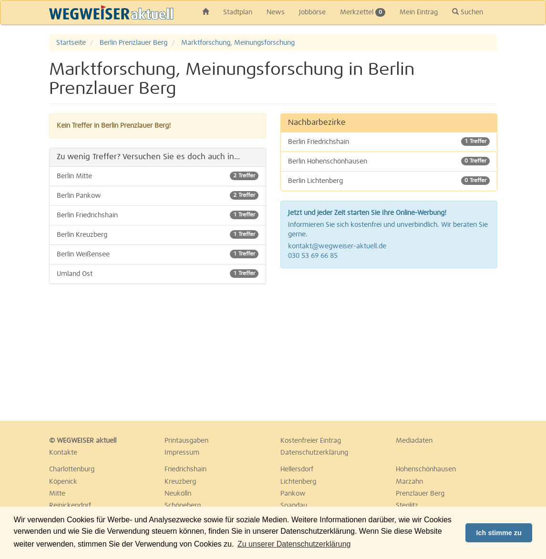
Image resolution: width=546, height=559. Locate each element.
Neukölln (178, 493)
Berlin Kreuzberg (157, 234)
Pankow (293, 493)
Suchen (467, 12)
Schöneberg (183, 505)
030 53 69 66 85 (313, 256)
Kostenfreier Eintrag (310, 440)
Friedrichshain (185, 469)
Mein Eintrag (419, 12)
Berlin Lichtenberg (389, 180)
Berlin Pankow (157, 195)
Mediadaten (414, 440)
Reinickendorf (70, 505)
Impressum (182, 452)
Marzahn (409, 481)
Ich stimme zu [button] (499, 533)
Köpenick (63, 481)
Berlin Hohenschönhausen (389, 161)
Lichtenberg (298, 481)
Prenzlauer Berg (420, 493)
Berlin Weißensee (157, 254)
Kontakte (63, 452)
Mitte (57, 493)
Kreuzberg (180, 481)
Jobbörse (312, 12)
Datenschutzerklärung (314, 452)
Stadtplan (237, 12)
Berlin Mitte (157, 176)
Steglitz (407, 505)
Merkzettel (362, 12)
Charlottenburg (71, 469)
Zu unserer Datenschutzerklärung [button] (293, 544)
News (276, 12)
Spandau (293, 505)
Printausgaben (186, 440)
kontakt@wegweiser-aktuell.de (337, 246)
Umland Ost (157, 273)
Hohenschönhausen (426, 469)
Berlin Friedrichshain (157, 215)
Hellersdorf (296, 469)
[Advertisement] (388, 344)
